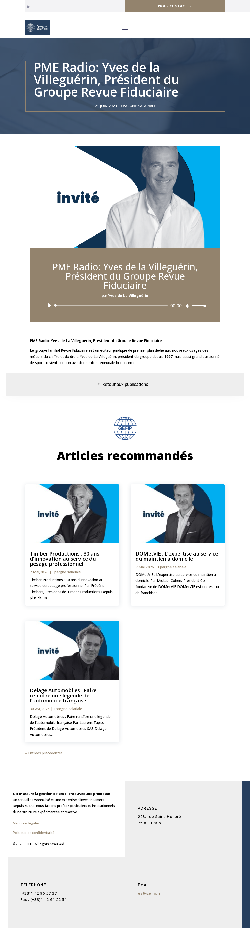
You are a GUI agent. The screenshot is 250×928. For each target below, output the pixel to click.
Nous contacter (175, 6)
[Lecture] (49, 305)
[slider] (112, 305)
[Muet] (187, 306)
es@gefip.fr (149, 893)
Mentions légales (26, 823)
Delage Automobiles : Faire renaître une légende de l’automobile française (63, 695)
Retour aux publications (125, 384)
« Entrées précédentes (44, 753)
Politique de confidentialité (34, 832)
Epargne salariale (138, 105)
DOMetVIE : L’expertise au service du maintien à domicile (176, 556)
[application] (125, 305)
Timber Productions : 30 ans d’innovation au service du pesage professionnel (64, 558)
